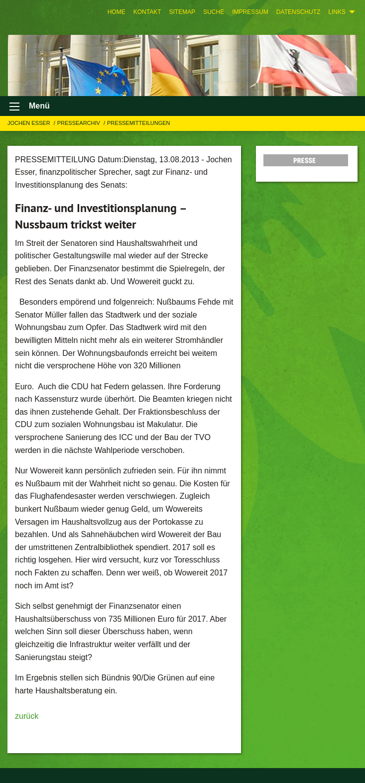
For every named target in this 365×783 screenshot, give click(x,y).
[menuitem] (116, 12)
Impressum (250, 11)
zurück (26, 716)
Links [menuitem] (337, 11)
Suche (213, 11)
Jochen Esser (29, 123)
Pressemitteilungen (138, 123)
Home (116, 11)
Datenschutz (298, 11)
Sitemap (182, 11)
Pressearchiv (79, 123)
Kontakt (147, 11)
